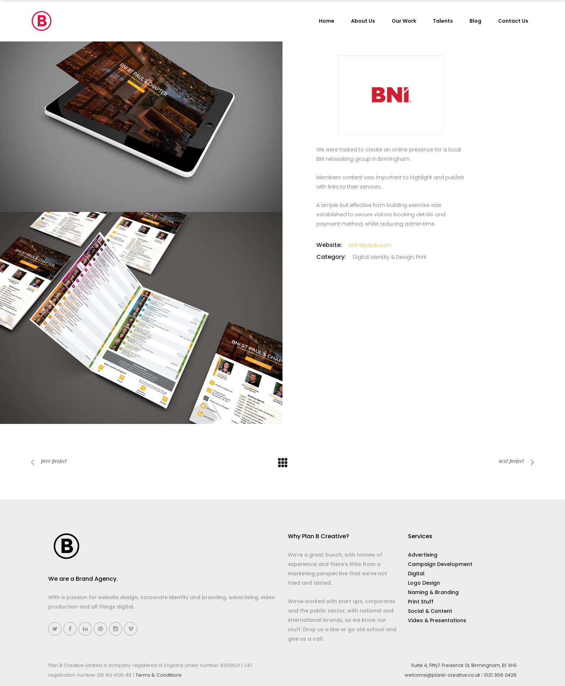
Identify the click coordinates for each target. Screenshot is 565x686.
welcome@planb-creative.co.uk (442, 675)
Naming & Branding (433, 592)
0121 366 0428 (500, 675)
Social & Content (430, 611)
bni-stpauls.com (370, 245)
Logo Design (424, 583)
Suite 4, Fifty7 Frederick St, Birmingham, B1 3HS (464, 665)
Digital (416, 573)
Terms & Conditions (158, 675)
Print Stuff (420, 601)
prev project (49, 460)
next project (516, 460)
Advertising (422, 554)
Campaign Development (440, 564)
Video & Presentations (437, 620)
